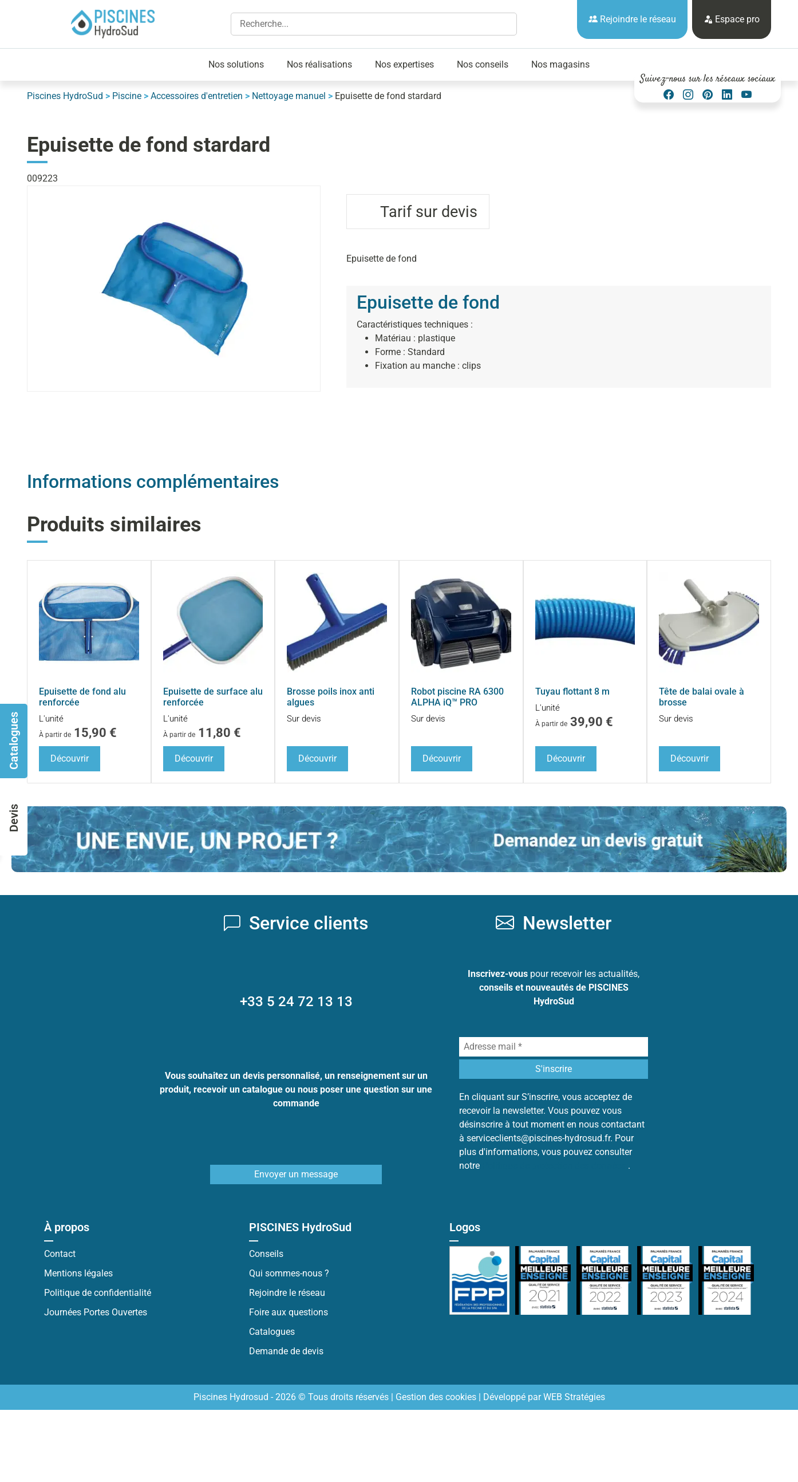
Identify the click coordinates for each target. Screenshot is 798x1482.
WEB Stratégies (574, 1397)
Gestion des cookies (436, 1397)
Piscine (126, 95)
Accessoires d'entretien (197, 95)
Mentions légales (78, 1273)
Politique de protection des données (555, 1165)
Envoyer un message (296, 1174)
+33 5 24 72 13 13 (296, 1002)
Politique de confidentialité (97, 1292)
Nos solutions (236, 64)
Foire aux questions (288, 1312)
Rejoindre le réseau (632, 19)
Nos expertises (404, 64)
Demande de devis (286, 1351)
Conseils (266, 1253)
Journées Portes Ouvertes (95, 1312)
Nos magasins (560, 64)
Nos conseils (482, 64)
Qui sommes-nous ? (289, 1273)
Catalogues (272, 1331)
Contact (60, 1253)
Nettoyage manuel (289, 95)
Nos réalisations (319, 64)
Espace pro (732, 19)
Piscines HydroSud (65, 95)
